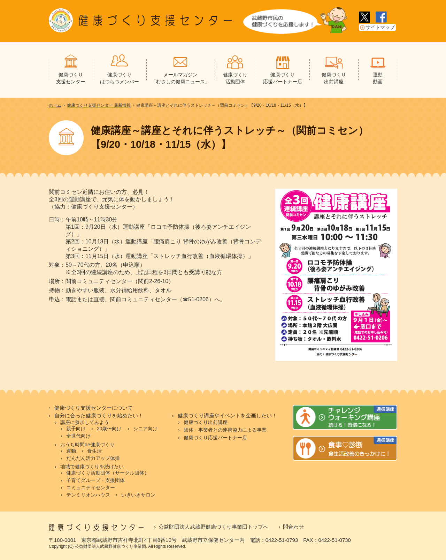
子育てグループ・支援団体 (95, 480)
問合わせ (293, 527)
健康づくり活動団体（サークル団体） (107, 473)
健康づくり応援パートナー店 (215, 437)
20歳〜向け (109, 428)
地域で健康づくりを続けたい (92, 466)
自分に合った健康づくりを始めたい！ (98, 415)
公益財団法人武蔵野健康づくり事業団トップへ (213, 527)
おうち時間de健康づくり (87, 444)
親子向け (76, 428)
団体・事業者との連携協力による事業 (225, 430)
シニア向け (145, 428)
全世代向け (78, 436)
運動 (71, 451)
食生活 (94, 451)
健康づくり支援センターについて (93, 408)
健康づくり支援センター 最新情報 (99, 105)
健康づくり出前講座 (206, 422)
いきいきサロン (138, 495)
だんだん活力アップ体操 (93, 458)
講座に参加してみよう (84, 422)
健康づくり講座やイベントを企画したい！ (227, 415)
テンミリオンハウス (88, 495)
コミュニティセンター (90, 487)
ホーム (55, 105)
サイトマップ (380, 27)
